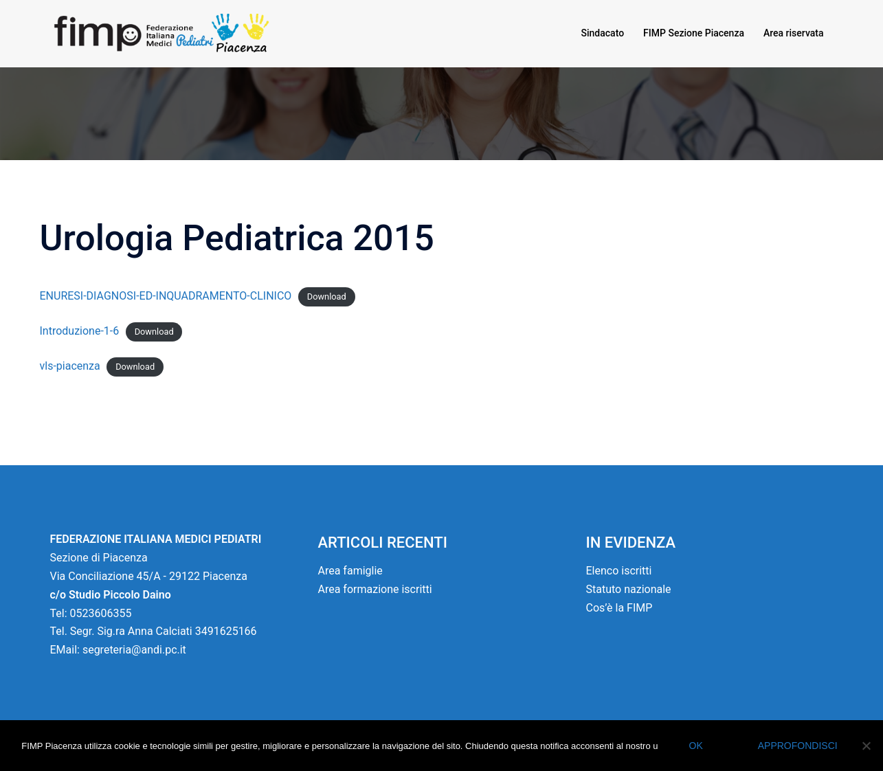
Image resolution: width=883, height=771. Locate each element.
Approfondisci (798, 745)
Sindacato (603, 32)
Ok (696, 745)
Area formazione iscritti (375, 589)
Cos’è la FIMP (619, 607)
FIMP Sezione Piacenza (693, 32)
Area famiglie (350, 570)
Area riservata (793, 32)
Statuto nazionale (628, 589)
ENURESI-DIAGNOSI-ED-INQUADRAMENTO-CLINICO (166, 295)
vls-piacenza (70, 365)
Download (326, 296)
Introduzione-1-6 (80, 330)
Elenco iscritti (619, 570)
